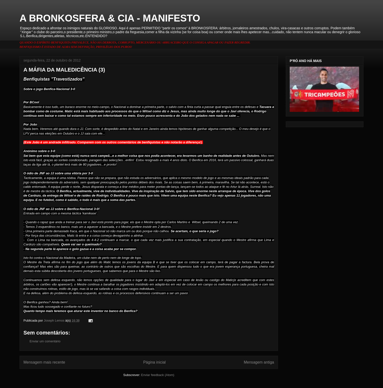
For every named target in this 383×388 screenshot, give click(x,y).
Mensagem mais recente (44, 362)
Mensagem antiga (259, 362)
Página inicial (154, 362)
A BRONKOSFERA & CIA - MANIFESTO (110, 18)
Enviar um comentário (45, 341)
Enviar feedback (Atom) (157, 375)
